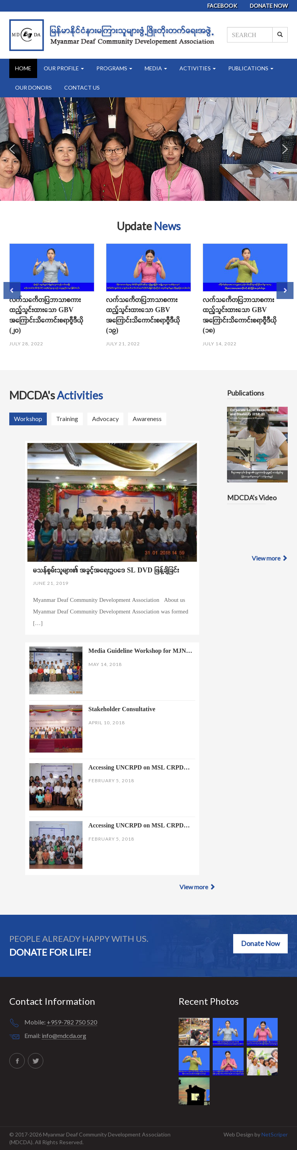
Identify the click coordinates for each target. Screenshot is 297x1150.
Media (156, 68)
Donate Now (269, 5)
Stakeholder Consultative (122, 709)
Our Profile (64, 68)
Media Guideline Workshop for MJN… (140, 650)
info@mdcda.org (64, 1035)
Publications (250, 68)
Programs (114, 68)
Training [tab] (67, 418)
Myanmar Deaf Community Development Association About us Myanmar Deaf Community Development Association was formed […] (110, 611)
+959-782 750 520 (72, 1022)
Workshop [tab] (28, 418)
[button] (12, 149)
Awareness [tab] (147, 418)
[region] (148, 149)
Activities (197, 68)
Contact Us (82, 87)
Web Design (239, 1134)
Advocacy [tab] (105, 418)
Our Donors (33, 87)
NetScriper (274, 1134)
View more (197, 886)
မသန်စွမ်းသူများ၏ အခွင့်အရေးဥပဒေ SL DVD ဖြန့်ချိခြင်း (106, 570)
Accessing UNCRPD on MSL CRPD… (139, 767)
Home (23, 68)
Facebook (222, 5)
